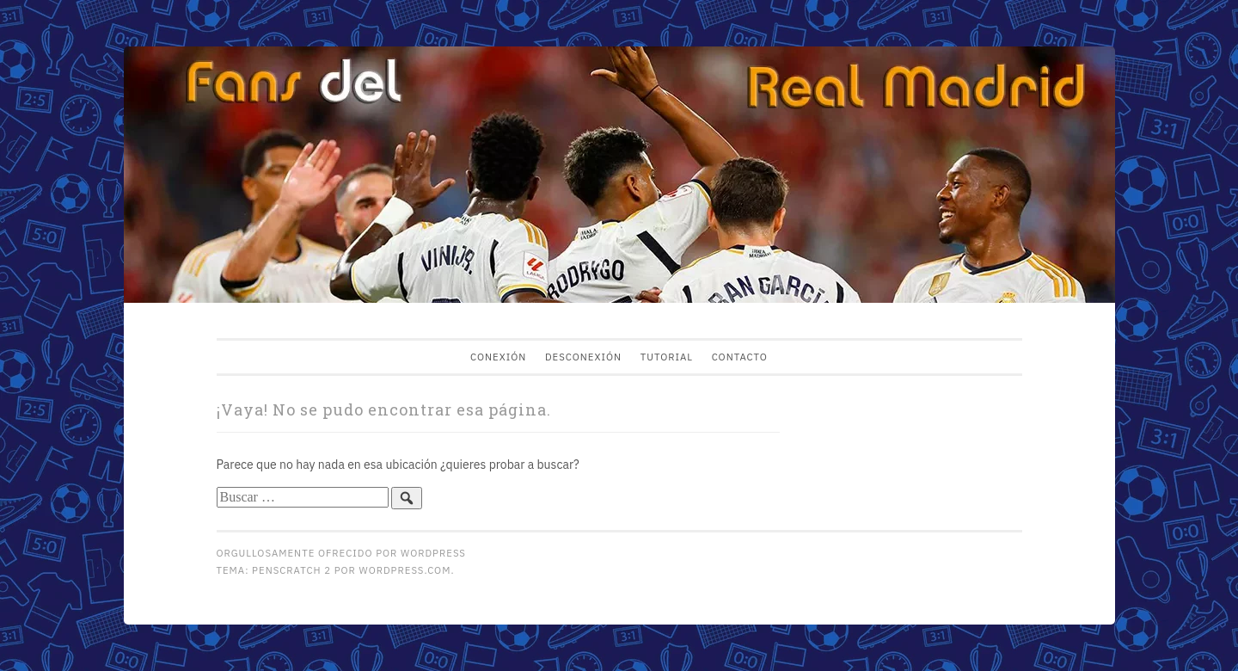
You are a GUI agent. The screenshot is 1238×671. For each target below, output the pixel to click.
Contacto (740, 356)
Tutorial (666, 356)
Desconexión (583, 356)
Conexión (498, 356)
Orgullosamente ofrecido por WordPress (341, 552)
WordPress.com (405, 569)
